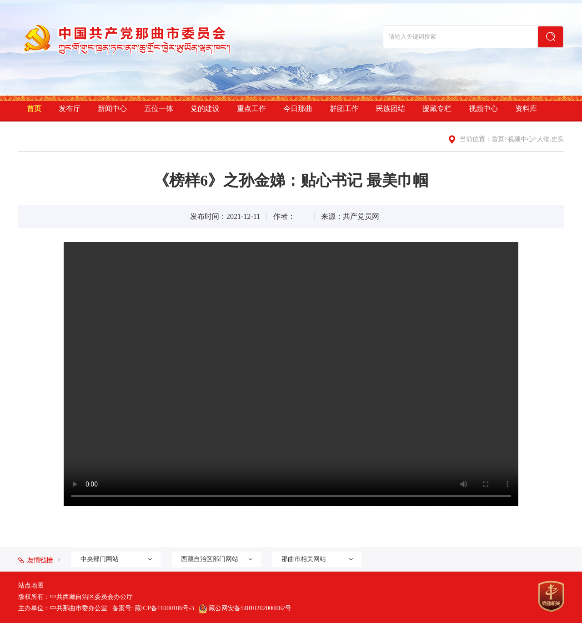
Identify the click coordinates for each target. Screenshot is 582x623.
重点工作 (251, 108)
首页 (34, 108)
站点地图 (31, 585)
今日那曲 (297, 108)
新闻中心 (112, 108)
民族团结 (390, 108)
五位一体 (158, 108)
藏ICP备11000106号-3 (164, 608)
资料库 (526, 108)
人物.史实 (550, 139)
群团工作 (344, 108)
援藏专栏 (437, 108)
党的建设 (205, 108)
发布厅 (69, 108)
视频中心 (483, 108)
